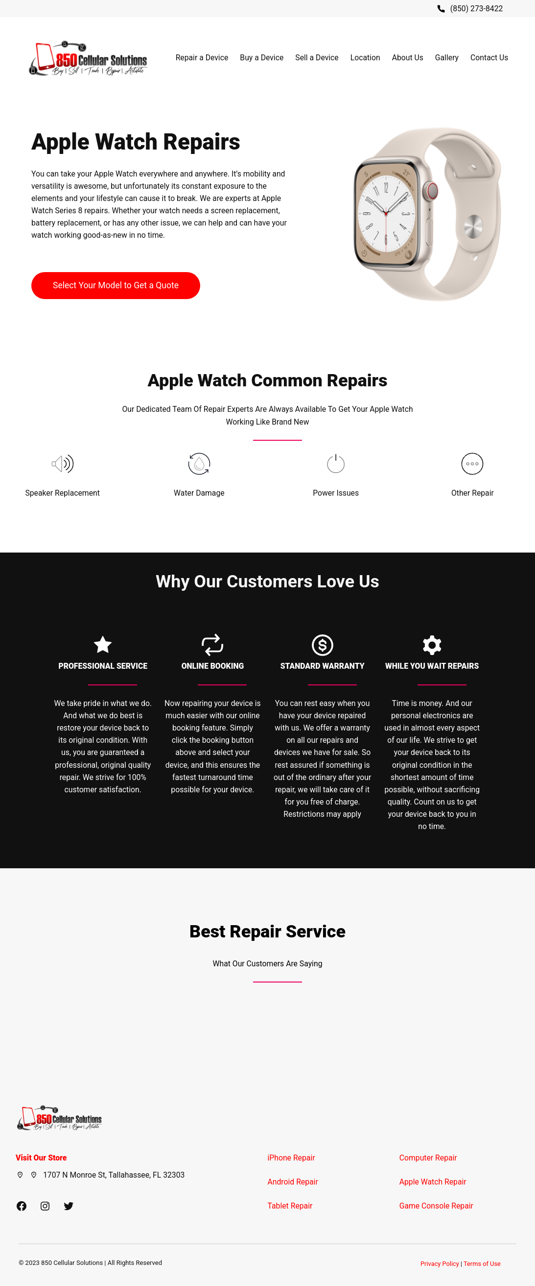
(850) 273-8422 (476, 8)
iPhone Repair (291, 1157)
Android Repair (293, 1181)
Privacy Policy (439, 1263)
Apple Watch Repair (432, 1181)
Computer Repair (428, 1157)
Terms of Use (482, 1263)
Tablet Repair (290, 1205)
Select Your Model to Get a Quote (116, 285)
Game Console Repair (436, 1205)
